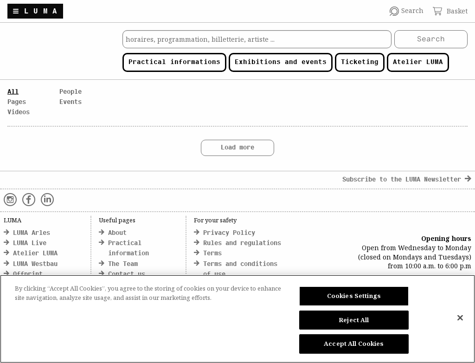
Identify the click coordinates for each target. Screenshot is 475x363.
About (117, 233)
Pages (16, 102)
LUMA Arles (31, 233)
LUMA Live (29, 243)
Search (431, 39)
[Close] (460, 318)
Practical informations (174, 62)
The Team (123, 264)
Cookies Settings (354, 296)
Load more (237, 148)
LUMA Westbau (35, 264)
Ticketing (360, 62)
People (70, 92)
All (13, 92)
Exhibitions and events (281, 62)
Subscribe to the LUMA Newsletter (406, 180)
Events (70, 102)
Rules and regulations (242, 243)
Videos (18, 113)
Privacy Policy (229, 233)
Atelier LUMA (418, 62)
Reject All (354, 320)
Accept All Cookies (354, 343)
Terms (212, 254)
